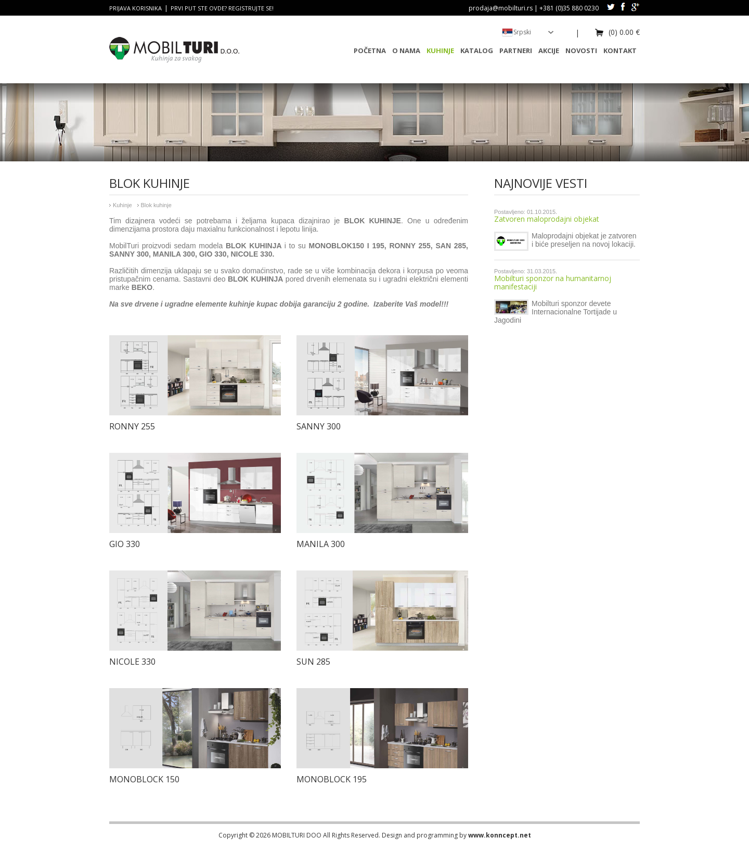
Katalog (476, 50)
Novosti (581, 50)
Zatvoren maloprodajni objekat (546, 219)
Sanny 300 (318, 426)
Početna (370, 50)
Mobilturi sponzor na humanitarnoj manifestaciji (552, 282)
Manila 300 (320, 544)
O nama (406, 50)
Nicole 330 (132, 661)
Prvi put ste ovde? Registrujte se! (222, 8)
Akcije (548, 50)
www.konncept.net (499, 835)
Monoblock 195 (331, 779)
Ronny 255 (132, 426)
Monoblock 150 (144, 779)
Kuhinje (440, 50)
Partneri (515, 50)
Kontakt (620, 50)
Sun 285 (313, 661)
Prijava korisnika (135, 8)
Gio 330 (124, 544)
